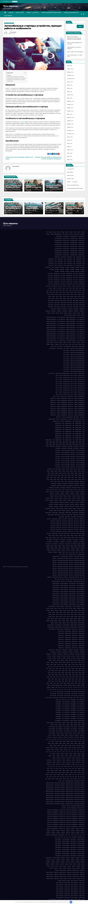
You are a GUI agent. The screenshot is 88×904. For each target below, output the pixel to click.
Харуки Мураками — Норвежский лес (57, 834)
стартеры (22, 121)
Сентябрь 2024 (70, 78)
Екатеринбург (52, 446)
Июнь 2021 (69, 143)
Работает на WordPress (7, 566)
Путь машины (10, 6)
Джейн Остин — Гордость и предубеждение (76, 396)
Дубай (77, 439)
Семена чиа (71, 735)
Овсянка (50, 660)
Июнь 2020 (69, 153)
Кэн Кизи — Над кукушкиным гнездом (54, 518)
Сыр (76, 764)
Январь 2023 (70, 107)
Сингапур (74, 745)
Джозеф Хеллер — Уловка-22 (54, 419)
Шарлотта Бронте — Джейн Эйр (65, 870)
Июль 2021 (69, 140)
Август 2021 (70, 137)
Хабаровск (68, 828)
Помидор (65, 685)
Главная (11, 12)
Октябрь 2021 (70, 130)
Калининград (70, 481)
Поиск (69, 22)
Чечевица (69, 866)
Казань (55, 477)
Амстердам (57, 267)
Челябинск (63, 857)
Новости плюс (70, 178)
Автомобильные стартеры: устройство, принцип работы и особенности (33, 27)
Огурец (72, 662)
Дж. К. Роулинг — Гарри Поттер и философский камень (74, 348)
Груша (64, 344)
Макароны (49, 550)
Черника (48, 866)
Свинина (49, 735)
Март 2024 (69, 98)
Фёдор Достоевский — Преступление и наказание (75, 780)
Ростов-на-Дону (60, 691)
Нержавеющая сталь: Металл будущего (54, 207)
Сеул (47, 739)
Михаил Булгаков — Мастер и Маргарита (60, 583)
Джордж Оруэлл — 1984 (69, 421)
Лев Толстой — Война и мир (67, 518)
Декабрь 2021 (70, 124)
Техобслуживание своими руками (51, 12)
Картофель (57, 491)
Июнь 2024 (69, 88)
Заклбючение (10, 81)
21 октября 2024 (31, 210)
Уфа (73, 774)
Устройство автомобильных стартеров (15, 76)
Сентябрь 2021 (70, 133)
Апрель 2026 (70, 68)
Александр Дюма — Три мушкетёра (62, 236)
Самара (63, 722)
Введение (9, 75)
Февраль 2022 (70, 117)
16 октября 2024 (51, 210)
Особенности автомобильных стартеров (16, 79)
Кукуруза (57, 508)
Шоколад (61, 878)
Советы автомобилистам (71, 12)
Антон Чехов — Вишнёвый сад (53, 273)
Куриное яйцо (63, 514)
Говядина (60, 342)
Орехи (50, 668)
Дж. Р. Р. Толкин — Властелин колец (77, 373)
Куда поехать (8, 15)
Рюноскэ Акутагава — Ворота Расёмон (77, 720)
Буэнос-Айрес (69, 298)
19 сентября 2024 (72, 210)
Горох (60, 344)
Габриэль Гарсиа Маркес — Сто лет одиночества (56, 317)
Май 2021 (69, 146)
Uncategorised (70, 169)
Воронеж (49, 313)
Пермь (49, 678)
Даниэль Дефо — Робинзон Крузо (78, 346)
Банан (64, 290)
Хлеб (66, 834)
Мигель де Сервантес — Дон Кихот (58, 581)
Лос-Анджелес (81, 537)
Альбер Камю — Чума (71, 256)
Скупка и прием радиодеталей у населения (32, 208)
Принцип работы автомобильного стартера (16, 78)
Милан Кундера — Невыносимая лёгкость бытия (75, 581)
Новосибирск (64, 649)
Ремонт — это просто (33, 12)
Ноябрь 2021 (70, 127)
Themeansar (25, 566)
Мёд (81, 577)
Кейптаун (47, 498)
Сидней (52, 741)
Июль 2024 (69, 85)
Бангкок (64, 292)
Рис (58, 689)
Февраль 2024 (70, 101)
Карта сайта (52, 491)
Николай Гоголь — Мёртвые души (78, 629)
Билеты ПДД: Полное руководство (33, 186)
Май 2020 (69, 156)
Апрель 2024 (70, 94)
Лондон (83, 533)
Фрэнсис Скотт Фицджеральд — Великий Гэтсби (56, 809)
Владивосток (59, 308)
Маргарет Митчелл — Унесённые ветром (76, 554)
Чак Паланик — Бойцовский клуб (78, 836)
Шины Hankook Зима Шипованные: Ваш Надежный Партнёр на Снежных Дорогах (74, 38)
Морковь (74, 608)
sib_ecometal (13, 32)
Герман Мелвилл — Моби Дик (52, 342)
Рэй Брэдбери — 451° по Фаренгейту (77, 699)
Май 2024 (69, 91)
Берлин (79, 294)
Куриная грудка (81, 510)
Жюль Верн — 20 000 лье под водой (62, 450)
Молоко (83, 606)
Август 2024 (70, 81)
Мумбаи (63, 618)
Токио (62, 766)
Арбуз (68, 288)
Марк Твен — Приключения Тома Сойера (76, 556)
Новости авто (20, 12)
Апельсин (50, 288)
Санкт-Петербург (52, 726)
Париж (59, 670)
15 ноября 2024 (10, 210)
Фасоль (49, 778)
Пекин (80, 674)
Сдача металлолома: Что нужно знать (53, 186)
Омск (83, 664)
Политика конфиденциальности (57, 685)
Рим (56, 687)
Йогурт (80, 473)
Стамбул (53, 753)
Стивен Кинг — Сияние (60, 757)
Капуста (79, 487)
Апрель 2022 (70, 111)
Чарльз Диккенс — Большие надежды (62, 841)
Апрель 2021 (70, 149)
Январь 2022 (70, 120)
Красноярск (56, 502)
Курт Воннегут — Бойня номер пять (77, 516)
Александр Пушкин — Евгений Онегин (77, 236)
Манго (64, 552)
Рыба (75, 697)
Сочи (69, 749)
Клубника (56, 500)
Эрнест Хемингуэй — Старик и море (77, 880)
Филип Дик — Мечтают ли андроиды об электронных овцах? (73, 805)
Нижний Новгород (73, 622)
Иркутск (48, 471)
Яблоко (64, 899)
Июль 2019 (69, 159)
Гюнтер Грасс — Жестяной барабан (64, 346)
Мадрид (79, 543)
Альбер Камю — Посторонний (60, 256)
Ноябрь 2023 (70, 104)
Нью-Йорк (49, 656)
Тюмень (79, 768)
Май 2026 (69, 65)
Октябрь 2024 (70, 75)
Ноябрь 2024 (70, 72)
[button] (81, 14)
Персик (61, 683)
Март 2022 (69, 114)
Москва (64, 610)
